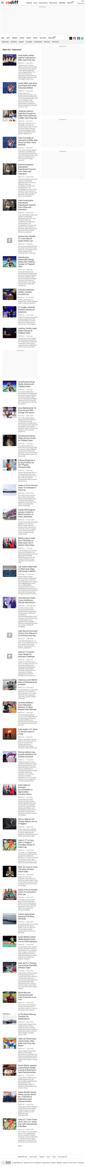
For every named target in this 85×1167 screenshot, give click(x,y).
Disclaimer (38, 1162)
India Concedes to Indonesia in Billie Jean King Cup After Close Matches (28, 141)
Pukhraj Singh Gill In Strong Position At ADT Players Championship (26, 463)
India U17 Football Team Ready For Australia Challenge (26, 654)
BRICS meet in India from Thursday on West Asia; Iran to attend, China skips (26, 541)
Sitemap (53, 1162)
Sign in (83, 1)
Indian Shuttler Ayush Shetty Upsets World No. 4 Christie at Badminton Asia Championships (27, 1096)
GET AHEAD (43, 38)
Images (21, 42)
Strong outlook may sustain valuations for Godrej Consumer (27, 754)
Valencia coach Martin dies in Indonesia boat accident (27, 682)
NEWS (8, 38)
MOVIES (22, 38)
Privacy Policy (46, 1162)
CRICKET (28, 38)
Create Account (81, 3)
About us (65, 1162)
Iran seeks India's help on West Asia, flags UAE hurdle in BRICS (27, 569)
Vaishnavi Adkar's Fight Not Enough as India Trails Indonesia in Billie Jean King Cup (27, 114)
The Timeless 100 (62, 1157)
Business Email (53, 3)
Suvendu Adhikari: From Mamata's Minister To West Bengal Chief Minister (27, 706)
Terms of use (73, 1162)
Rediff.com (20, 1162)
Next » (20, 1146)
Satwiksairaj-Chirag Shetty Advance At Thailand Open (26, 384)
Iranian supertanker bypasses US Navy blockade (26, 916)
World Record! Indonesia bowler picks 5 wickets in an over (27, 996)
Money (35, 3)
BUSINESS (14, 38)
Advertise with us (29, 1162)
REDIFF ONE (51, 38)
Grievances (81, 1162)
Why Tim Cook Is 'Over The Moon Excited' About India (27, 869)
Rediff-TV (69, 3)
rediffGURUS (62, 3)
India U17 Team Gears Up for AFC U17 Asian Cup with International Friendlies (27, 1122)
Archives (55, 42)
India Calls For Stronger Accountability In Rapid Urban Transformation (25, 789)
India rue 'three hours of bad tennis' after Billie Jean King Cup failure (27, 1042)
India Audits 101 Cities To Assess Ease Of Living (28, 731)
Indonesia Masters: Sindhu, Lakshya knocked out (26, 292)
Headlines (5, 42)
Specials (47, 42)
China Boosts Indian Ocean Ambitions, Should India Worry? (26, 600)
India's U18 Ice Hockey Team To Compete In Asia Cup (27, 487)
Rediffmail (29, 3)
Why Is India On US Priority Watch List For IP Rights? (27, 821)
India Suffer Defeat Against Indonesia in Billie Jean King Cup (27, 57)
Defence (14, 42)
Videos (54, 1157)
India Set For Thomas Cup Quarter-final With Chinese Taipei (27, 965)
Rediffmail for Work (22, 1157)
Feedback (59, 1162)
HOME (2, 38)
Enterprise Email (43, 3)
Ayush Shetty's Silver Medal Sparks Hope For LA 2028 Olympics (27, 939)
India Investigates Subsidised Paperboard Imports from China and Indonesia (27, 169)
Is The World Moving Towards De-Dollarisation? (27, 1016)
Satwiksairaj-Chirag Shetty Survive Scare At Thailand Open (27, 438)
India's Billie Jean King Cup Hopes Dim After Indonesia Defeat (27, 85)
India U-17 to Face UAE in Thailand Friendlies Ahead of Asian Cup (26, 843)
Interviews (38, 42)
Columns (29, 42)
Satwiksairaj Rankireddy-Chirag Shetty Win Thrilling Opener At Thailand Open (26, 262)
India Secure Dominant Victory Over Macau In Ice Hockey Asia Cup (27, 633)
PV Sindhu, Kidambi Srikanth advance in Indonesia (26, 309)
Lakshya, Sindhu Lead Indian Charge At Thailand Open (27, 330)
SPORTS (35, 38)
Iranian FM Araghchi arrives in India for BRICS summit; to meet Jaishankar (26, 513)
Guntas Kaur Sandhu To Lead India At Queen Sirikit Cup (27, 238)
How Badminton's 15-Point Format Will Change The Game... (27, 410)
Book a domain (33, 1157)
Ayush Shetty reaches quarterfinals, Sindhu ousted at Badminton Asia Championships (27, 1068)
